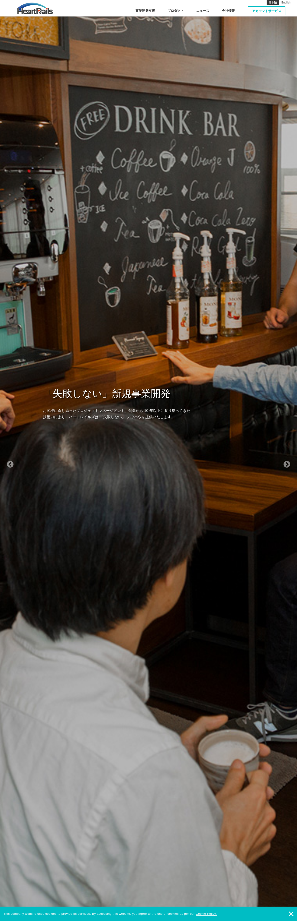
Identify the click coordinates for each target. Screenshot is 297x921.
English (286, 2)
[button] (22, 460)
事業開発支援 (145, 11)
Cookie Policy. (206, 913)
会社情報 (228, 11)
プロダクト (176, 11)
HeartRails (35, 8)
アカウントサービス (266, 11)
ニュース (202, 11)
